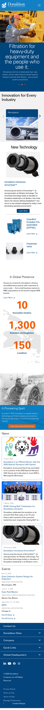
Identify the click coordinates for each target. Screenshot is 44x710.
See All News (7, 615)
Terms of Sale (9, 697)
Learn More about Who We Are (22, 426)
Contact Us (9, 626)
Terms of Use (8, 693)
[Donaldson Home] (19, 5)
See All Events (7, 618)
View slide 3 (25, 84)
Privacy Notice (9, 689)
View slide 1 (19, 84)
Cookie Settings (18, 703)
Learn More (23, 211)
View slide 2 (22, 84)
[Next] (41, 117)
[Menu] (39, 5)
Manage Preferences (12, 700)
